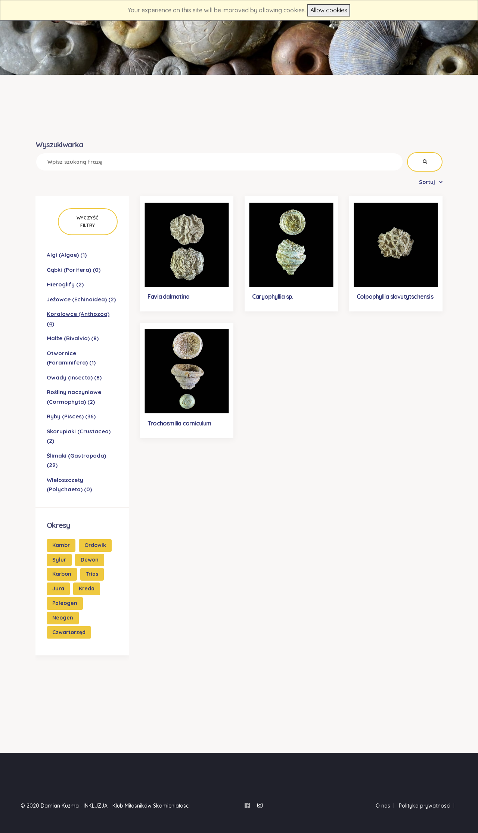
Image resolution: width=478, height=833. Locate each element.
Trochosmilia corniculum (179, 423)
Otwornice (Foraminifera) (71, 358)
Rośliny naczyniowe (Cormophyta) (74, 396)
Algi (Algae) (67, 254)
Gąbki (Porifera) (73, 269)
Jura (58, 588)
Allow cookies (328, 10)
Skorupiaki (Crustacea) (79, 436)
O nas (383, 805)
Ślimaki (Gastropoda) (76, 460)
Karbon (61, 574)
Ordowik (95, 545)
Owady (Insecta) (74, 377)
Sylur (59, 559)
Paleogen (64, 603)
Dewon (90, 559)
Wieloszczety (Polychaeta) (69, 484)
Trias (92, 574)
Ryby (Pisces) (71, 416)
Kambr (61, 545)
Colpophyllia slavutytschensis (395, 296)
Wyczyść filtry (88, 221)
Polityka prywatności (424, 805)
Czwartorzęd (69, 632)
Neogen (62, 617)
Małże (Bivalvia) (73, 338)
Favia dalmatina (168, 296)
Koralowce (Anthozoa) (78, 318)
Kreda (86, 588)
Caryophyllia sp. (272, 296)
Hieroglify (65, 284)
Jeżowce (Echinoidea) (81, 299)
